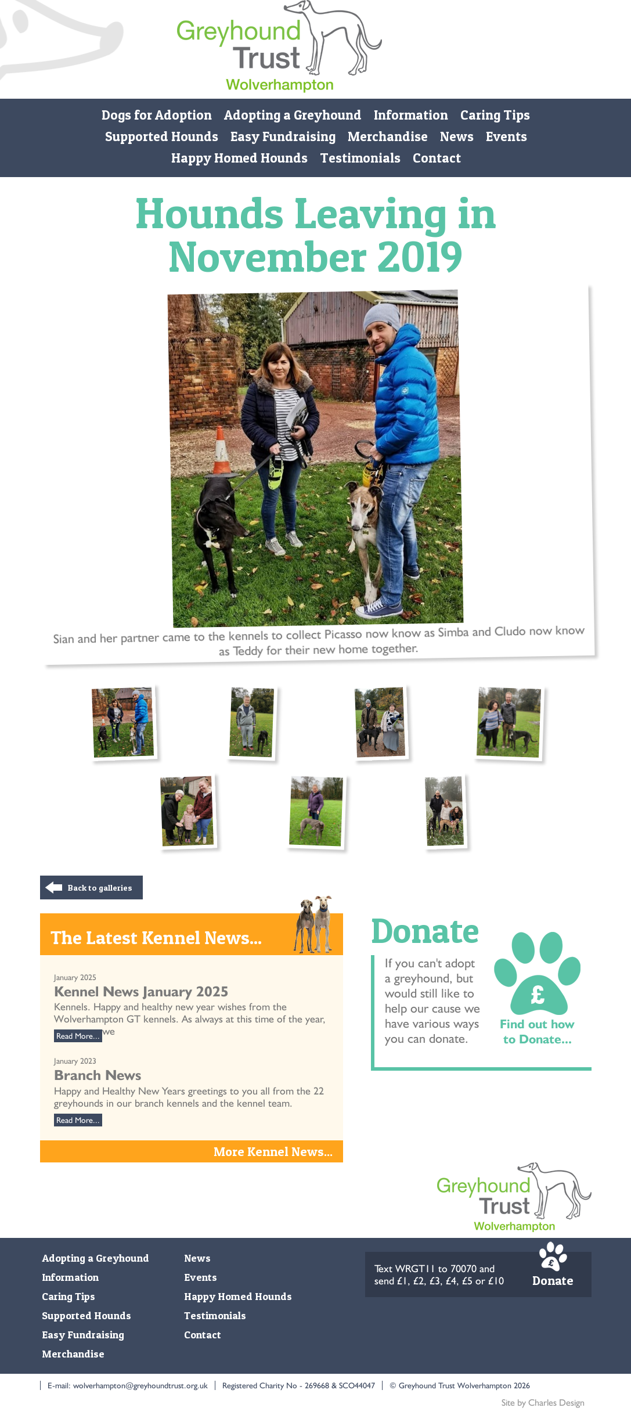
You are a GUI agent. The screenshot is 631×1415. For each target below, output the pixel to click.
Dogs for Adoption (157, 115)
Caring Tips (495, 115)
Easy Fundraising (282, 136)
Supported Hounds (161, 136)
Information (411, 115)
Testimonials (359, 158)
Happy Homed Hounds (239, 158)
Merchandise (387, 136)
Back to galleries (100, 887)
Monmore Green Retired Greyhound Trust (279, 49)
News (456, 136)
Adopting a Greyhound (293, 115)
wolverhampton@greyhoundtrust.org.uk (140, 1385)
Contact (436, 158)
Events (506, 136)
